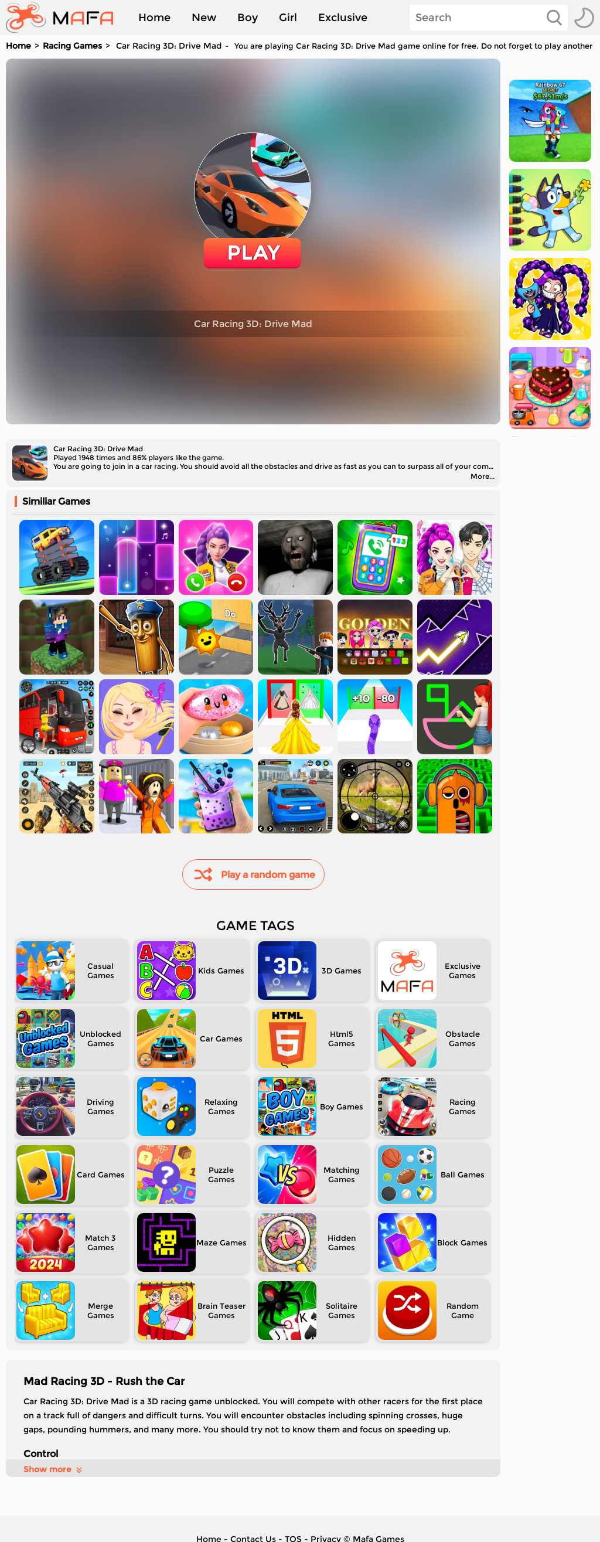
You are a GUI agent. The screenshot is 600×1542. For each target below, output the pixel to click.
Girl (288, 17)
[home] (65, 17)
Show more (53, 1469)
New (204, 17)
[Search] (489, 17)
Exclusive (342, 17)
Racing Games (72, 45)
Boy (247, 17)
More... (483, 476)
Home (154, 17)
